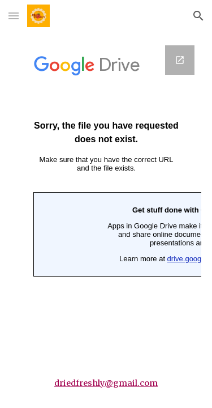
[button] (13, 15)
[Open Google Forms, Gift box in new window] (179, 60)
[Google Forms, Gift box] (106, 165)
